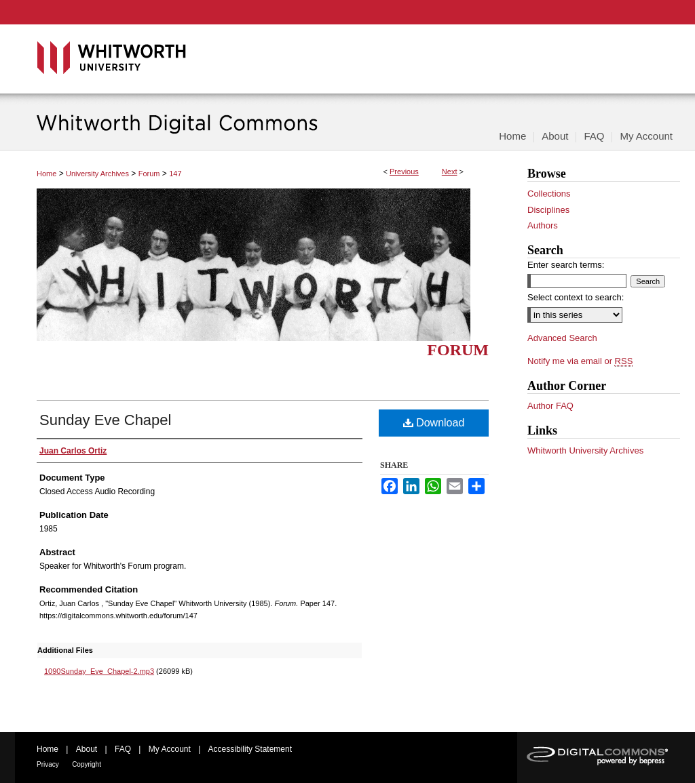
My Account (170, 749)
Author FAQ (550, 406)
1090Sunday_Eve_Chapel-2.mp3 (99, 671)
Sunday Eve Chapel (105, 419)
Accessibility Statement (250, 749)
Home (46, 173)
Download (434, 422)
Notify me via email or (580, 361)
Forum (149, 173)
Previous (404, 171)
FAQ (123, 749)
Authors (542, 225)
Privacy (48, 764)
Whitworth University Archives (585, 450)
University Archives (97, 173)
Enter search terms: (565, 265)
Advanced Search (562, 338)
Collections (549, 193)
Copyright (86, 764)
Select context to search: (575, 297)
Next (449, 171)
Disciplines (548, 210)
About (86, 749)
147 (175, 173)
